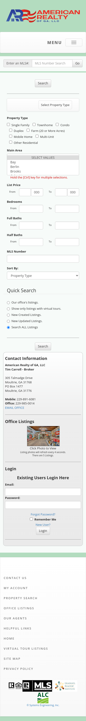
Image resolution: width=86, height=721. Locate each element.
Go (77, 63)
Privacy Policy (18, 669)
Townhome (43, 125)
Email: (9, 484)
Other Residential (23, 143)
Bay (43, 162)
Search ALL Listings (22, 327)
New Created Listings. (24, 315)
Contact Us (15, 578)
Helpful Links (18, 628)
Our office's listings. (23, 302)
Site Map (12, 659)
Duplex (16, 131)
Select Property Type (55, 106)
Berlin (43, 166)
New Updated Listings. (24, 321)
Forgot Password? (43, 514)
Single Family (18, 125)
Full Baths (14, 218)
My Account (16, 588)
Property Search (21, 598)
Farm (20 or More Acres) (46, 131)
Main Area (14, 150)
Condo (62, 125)
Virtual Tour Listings (26, 648)
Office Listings (19, 608)
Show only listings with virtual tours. (34, 308)
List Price (13, 185)
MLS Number (16, 251)
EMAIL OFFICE (14, 408)
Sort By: (12, 268)
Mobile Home (20, 137)
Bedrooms (14, 202)
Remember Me (43, 519)
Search (43, 83)
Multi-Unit (45, 137)
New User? (43, 525)
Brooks (43, 171)
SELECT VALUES (43, 157)
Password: (12, 498)
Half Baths (14, 235)
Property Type (17, 118)
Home (9, 638)
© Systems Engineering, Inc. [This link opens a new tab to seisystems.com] (43, 705)
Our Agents (15, 618)
